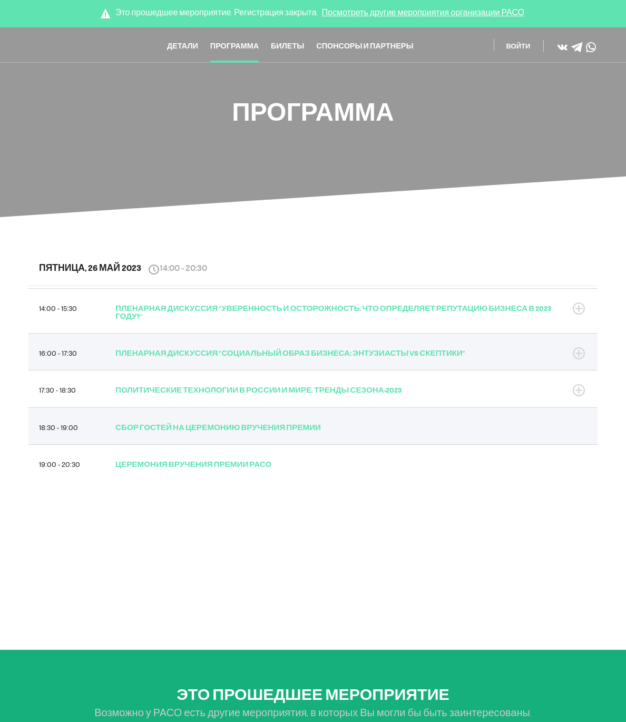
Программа (234, 47)
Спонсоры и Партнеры (364, 47)
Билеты (287, 47)
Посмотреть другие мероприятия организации (423, 12)
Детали (182, 47)
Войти (518, 47)
